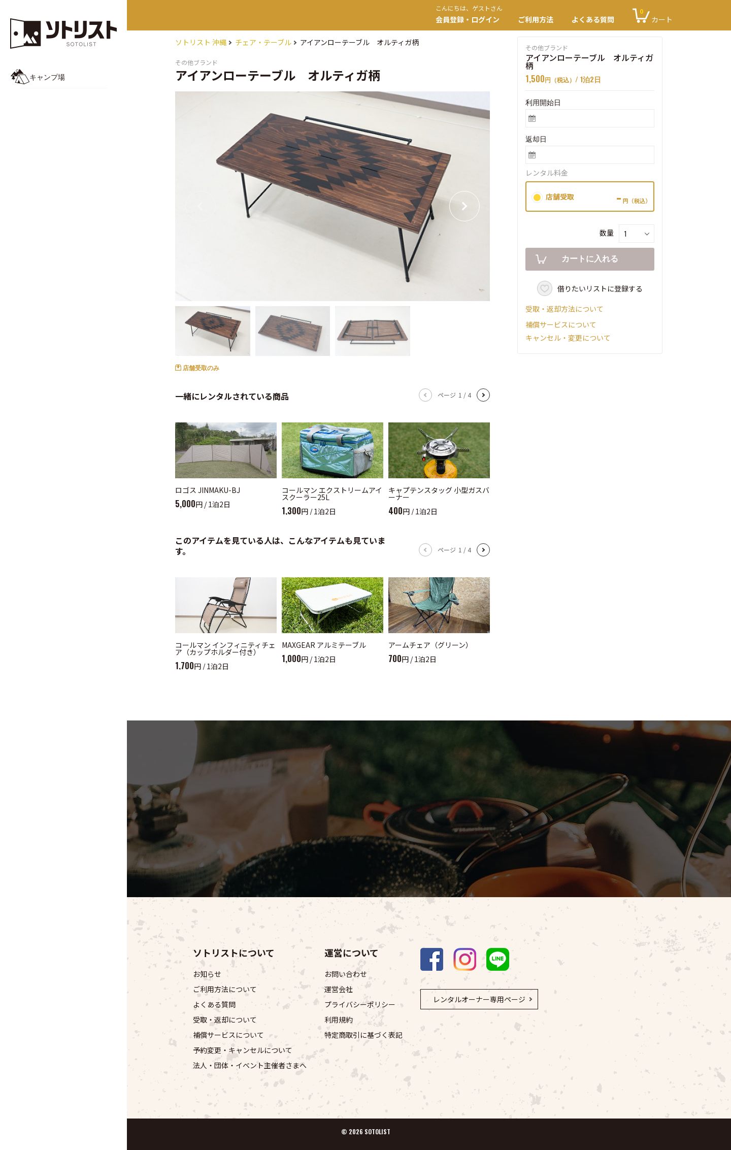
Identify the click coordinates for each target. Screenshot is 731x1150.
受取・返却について (225, 1019)
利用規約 (338, 1019)
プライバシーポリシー (359, 1004)
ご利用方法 (535, 19)
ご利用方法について (225, 989)
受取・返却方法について (564, 309)
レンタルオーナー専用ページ (479, 999)
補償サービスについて (560, 324)
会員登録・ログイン (472, 15)
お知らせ (207, 974)
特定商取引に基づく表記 (363, 1035)
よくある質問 (593, 19)
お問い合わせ (345, 974)
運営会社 (338, 989)
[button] (464, 206)
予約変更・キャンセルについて (242, 1050)
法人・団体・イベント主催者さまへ (250, 1065)
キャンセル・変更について (568, 338)
